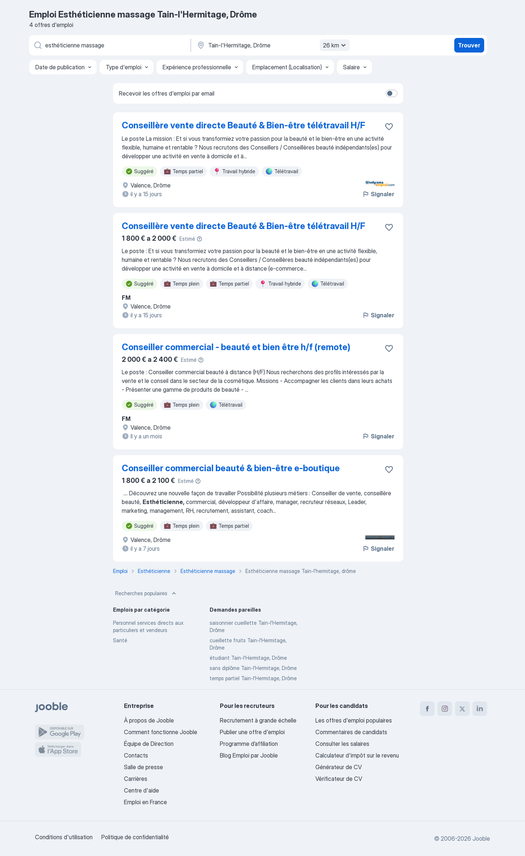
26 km (335, 45)
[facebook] (427, 708)
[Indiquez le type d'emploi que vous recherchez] (109, 45)
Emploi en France (145, 802)
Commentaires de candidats (351, 732)
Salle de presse (143, 767)
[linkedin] (479, 708)
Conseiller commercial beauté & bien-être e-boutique (231, 468)
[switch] (391, 93)
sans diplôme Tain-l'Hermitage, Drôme (253, 668)
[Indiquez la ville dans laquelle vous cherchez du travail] (272, 45)
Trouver (469, 45)
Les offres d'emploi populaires (353, 720)
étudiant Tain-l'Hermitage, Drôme (248, 658)
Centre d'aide (141, 790)
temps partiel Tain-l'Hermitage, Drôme (253, 678)
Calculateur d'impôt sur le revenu (357, 755)
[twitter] (462, 708)
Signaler (378, 194)
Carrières (135, 778)
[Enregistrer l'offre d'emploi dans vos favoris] (389, 126)
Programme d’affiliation (249, 743)
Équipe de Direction (149, 743)
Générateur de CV (338, 767)
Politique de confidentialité (135, 837)
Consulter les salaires (342, 743)
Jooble (481, 838)
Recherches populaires (146, 593)
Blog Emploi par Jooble (249, 755)
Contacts (136, 755)
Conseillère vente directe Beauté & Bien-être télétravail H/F (243, 125)
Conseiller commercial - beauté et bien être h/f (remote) (236, 347)
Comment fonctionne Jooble (160, 732)
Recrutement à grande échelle (258, 720)
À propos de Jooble (149, 720)
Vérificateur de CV (338, 778)
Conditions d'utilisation (64, 837)
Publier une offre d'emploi (252, 732)
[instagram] (445, 708)
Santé (120, 640)
